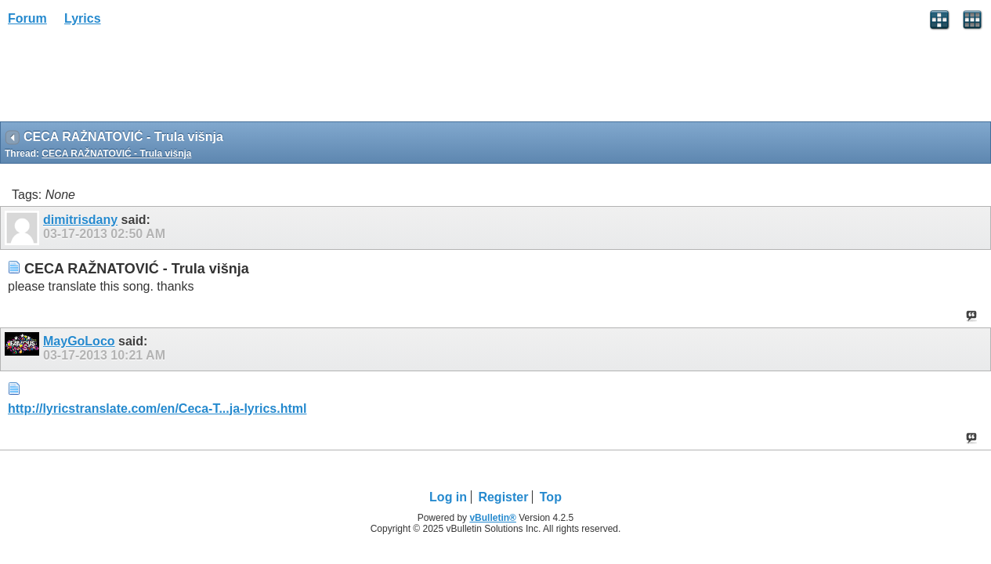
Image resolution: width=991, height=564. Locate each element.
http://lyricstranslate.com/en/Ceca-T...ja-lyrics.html (157, 408)
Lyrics (82, 18)
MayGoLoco (79, 341)
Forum (27, 18)
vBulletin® (492, 517)
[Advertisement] (125, 79)
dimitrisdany (80, 219)
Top (551, 497)
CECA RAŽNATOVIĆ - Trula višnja (116, 153)
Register (503, 497)
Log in (448, 497)
